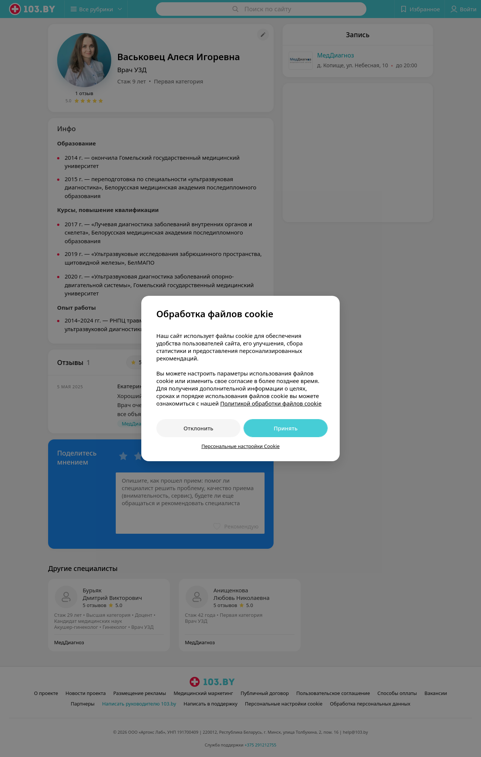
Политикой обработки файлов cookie (271, 403)
